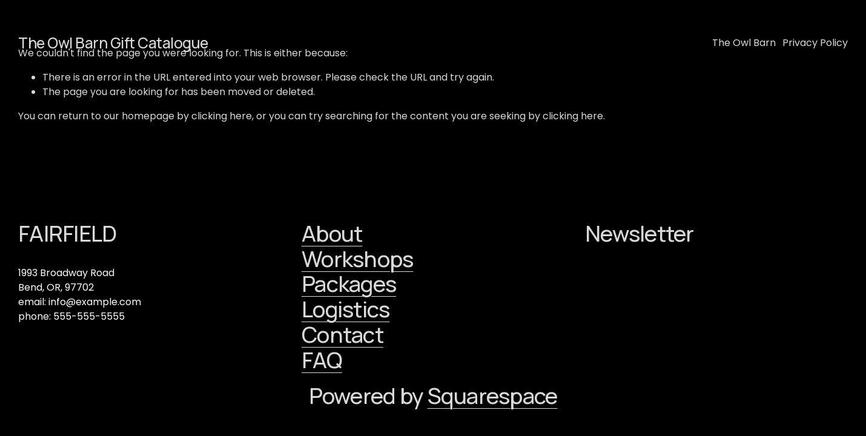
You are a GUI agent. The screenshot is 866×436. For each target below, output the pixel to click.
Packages (349, 284)
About (332, 233)
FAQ (322, 360)
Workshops (357, 259)
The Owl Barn (744, 43)
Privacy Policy (815, 43)
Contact (342, 335)
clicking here (221, 116)
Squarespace (493, 396)
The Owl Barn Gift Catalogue (113, 43)
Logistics (345, 309)
